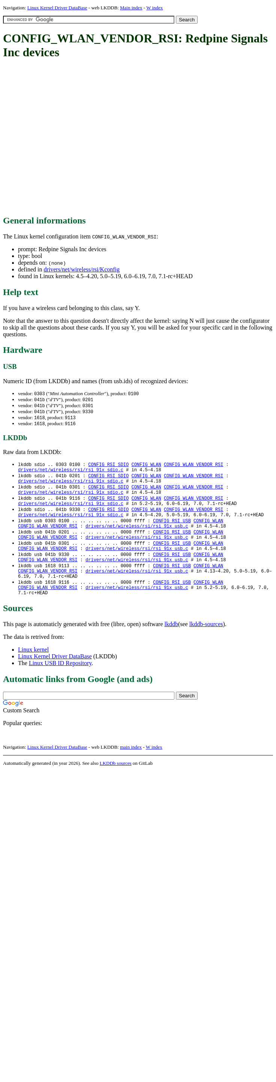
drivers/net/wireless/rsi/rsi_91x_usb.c (137, 537)
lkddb (171, 645)
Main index (131, 7)
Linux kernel (33, 670)
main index (131, 768)
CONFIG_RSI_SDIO (108, 467)
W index (154, 7)
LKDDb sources (116, 784)
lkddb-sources (206, 645)
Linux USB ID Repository (60, 684)
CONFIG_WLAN (146, 467)
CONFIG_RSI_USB (172, 531)
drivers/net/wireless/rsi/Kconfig (82, 269)
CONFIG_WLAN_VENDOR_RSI (193, 467)
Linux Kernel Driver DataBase (57, 7)
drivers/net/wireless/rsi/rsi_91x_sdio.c (70, 473)
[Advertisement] (70, 137)
